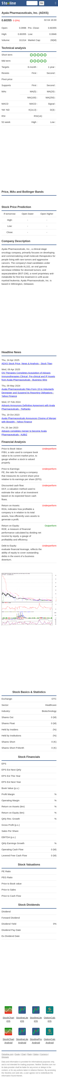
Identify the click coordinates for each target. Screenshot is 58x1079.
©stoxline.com (7, 1054)
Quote (17, 1054)
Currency (44, 1054)
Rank (29, 1054)
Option (36, 1054)
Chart (23, 1054)
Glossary (5, 1057)
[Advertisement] (29, 157)
